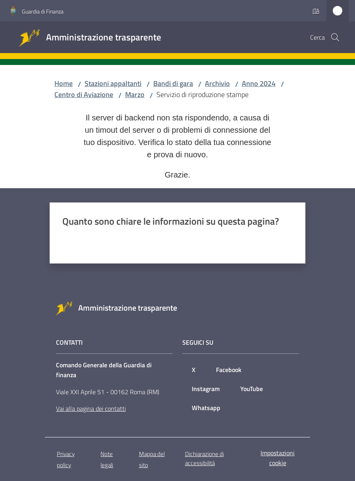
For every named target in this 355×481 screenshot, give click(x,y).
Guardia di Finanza (43, 11)
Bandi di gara (173, 83)
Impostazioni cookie (277, 458)
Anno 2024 (259, 83)
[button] (335, 37)
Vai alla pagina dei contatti (91, 408)
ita (316, 10)
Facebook (228, 369)
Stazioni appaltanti (113, 83)
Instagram (206, 388)
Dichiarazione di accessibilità (204, 458)
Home (63, 83)
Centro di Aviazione (83, 94)
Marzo (135, 94)
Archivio (217, 83)
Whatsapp (206, 407)
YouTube (251, 388)
